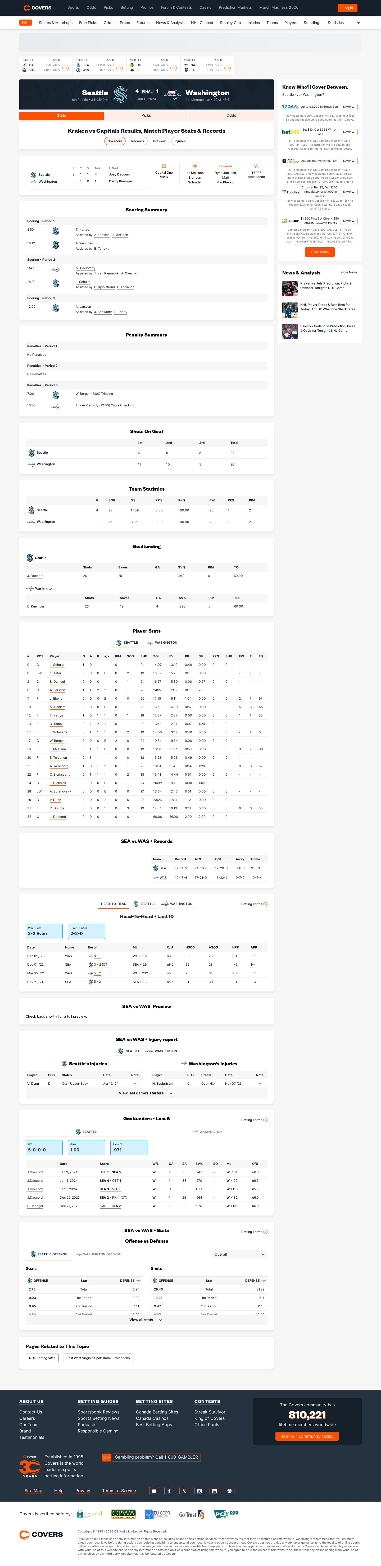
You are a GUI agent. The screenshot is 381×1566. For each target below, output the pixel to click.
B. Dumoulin (58, 682)
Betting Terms (254, 904)
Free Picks (88, 22)
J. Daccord (35, 576)
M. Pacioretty (86, 268)
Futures (143, 22)
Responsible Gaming (98, 1431)
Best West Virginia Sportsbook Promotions (98, 1358)
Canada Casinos (152, 1418)
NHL (26, 22)
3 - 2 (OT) (101, 964)
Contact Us (30, 1412)
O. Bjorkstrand (60, 774)
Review (348, 107)
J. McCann (58, 749)
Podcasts (87, 1424)
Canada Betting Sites (157, 1412)
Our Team (29, 1424)
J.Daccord (35, 1172)
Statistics (336, 22)
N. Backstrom (162, 1083)
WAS (163, 878)
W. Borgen (83, 394)
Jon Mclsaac (195, 173)
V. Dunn (55, 800)
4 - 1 (97, 956)
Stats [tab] (61, 115)
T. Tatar (55, 673)
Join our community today (307, 1436)
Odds (108, 22)
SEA (163, 868)
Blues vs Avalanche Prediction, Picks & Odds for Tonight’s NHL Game (327, 328)
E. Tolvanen (58, 758)
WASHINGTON (161, 1051)
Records (137, 141)
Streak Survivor (209, 1412)
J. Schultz (83, 282)
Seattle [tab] (127, 643)
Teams (272, 22)
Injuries (254, 22)
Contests (207, 1401)
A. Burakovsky (60, 791)
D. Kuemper (35, 606)
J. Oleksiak (58, 783)
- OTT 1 (110, 1181)
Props (125, 22)
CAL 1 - (110, 1206)
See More (320, 252)
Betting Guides (98, 1401)
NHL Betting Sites (42, 1358)
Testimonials (31, 1437)
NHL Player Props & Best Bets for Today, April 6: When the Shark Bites (327, 307)
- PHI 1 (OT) (113, 1197)
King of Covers (209, 1418)
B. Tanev (56, 724)
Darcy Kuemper (121, 181)
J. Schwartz (58, 732)
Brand (25, 1431)
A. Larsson (83, 307)
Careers (27, 1418)
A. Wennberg (85, 243)
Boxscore (115, 141)
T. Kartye (82, 229)
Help (59, 1490)
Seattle (95, 92)
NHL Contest (202, 22)
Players (290, 22)
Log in (347, 8)
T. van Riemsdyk (88, 405)
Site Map (33, 1490)
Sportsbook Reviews (98, 1412)
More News (349, 272)
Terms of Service (119, 1490)
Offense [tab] (48, 1254)
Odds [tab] (231, 115)
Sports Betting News (98, 1418)
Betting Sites (154, 1401)
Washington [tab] (162, 643)
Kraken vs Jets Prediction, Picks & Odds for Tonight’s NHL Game (326, 285)
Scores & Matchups (55, 22)
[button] (135, 1083)
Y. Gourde (57, 808)
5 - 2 (97, 973)
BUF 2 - (110, 1172)
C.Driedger (35, 1206)
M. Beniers (57, 707)
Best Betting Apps (154, 1424)
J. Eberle (56, 698)
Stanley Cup (230, 22)
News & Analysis (170, 22)
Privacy (82, 1490)
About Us (31, 1401)
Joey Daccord (119, 174)
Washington (207, 92)
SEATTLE (128, 1051)
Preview (159, 141)
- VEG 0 (110, 1189)
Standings (312, 22)
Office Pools (206, 1424)
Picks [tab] (146, 115)
